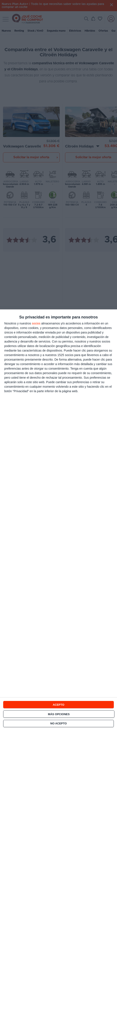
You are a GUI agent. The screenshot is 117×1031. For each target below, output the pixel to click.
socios (36, 323)
